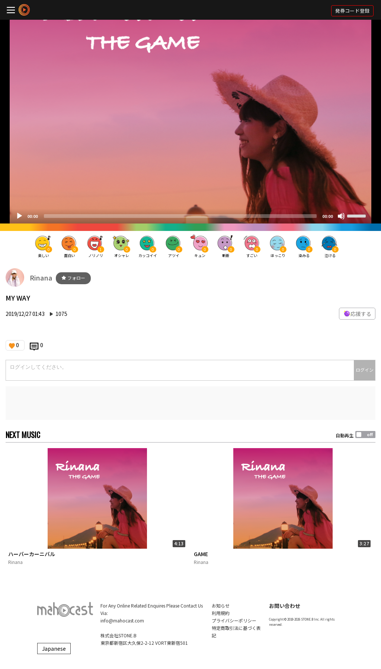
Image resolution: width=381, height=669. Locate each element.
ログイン (365, 370)
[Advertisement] (190, 403)
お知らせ (221, 605)
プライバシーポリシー (234, 620)
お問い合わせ (284, 605)
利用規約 (221, 613)
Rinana (41, 277)
